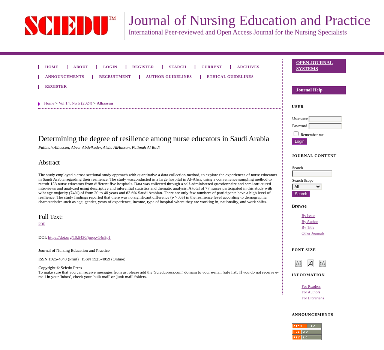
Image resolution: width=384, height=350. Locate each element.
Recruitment (115, 77)
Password (299, 126)
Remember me (312, 135)
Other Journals (313, 233)
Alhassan (105, 103)
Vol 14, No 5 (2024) (75, 103)
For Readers (311, 286)
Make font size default (310, 263)
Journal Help (309, 90)
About (81, 67)
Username (300, 119)
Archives (248, 67)
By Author (310, 222)
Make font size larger (322, 263)
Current (211, 67)
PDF (41, 224)
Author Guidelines (169, 77)
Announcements (64, 77)
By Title (308, 227)
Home (51, 67)
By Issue (308, 216)
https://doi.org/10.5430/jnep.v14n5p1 (79, 237)
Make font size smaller (298, 263)
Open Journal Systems (314, 65)
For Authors (311, 292)
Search (177, 67)
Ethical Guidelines (230, 77)
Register (143, 67)
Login (110, 67)
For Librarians (313, 298)
